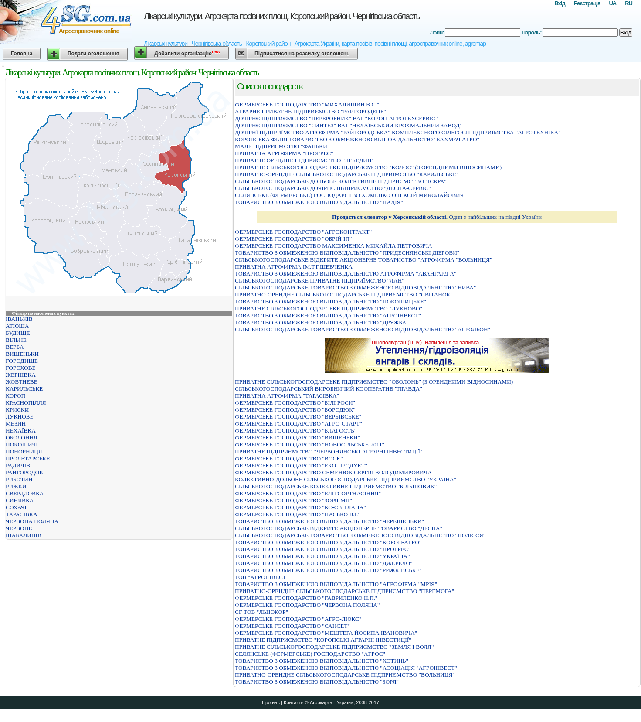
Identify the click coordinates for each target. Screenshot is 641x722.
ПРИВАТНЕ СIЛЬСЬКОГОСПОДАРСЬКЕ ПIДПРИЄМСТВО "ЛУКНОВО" (328, 308)
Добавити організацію (187, 53)
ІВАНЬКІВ (19, 319)
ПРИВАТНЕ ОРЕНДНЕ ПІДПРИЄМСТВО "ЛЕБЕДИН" (304, 160)
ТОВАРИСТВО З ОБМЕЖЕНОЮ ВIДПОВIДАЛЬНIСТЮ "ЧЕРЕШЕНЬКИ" (329, 521)
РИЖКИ (16, 486)
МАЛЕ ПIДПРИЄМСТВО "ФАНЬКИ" (282, 146)
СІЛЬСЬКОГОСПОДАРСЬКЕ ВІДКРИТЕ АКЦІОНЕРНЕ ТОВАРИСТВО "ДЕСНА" (338, 528)
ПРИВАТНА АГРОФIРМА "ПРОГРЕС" (284, 153)
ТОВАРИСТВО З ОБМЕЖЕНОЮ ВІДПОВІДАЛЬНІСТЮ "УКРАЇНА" (322, 556)
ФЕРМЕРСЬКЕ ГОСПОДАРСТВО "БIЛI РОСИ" (295, 402)
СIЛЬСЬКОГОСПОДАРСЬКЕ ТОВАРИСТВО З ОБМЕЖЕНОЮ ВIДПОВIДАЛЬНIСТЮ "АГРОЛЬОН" (362, 329)
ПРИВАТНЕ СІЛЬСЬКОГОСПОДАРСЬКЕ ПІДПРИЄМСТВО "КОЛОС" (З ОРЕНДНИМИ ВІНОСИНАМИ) (368, 167)
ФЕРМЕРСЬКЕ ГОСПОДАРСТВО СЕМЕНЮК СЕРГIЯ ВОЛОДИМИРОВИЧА (333, 472)
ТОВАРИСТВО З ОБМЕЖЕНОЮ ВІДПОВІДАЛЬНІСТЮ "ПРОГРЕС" (322, 549)
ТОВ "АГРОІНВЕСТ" (261, 577)
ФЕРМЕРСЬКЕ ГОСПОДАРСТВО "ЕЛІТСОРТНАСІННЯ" (308, 493)
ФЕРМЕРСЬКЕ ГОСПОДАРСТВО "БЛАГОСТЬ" (295, 430)
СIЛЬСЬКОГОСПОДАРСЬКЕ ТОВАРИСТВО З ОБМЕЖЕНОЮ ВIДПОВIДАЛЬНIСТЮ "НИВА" (355, 287)
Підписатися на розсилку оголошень (301, 54)
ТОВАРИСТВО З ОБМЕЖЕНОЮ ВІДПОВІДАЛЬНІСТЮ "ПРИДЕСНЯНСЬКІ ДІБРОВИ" (347, 252)
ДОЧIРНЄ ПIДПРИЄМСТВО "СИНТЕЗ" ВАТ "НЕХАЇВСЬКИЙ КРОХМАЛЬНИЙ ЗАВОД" (348, 125)
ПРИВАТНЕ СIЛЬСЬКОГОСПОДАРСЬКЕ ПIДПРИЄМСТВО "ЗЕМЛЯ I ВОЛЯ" (334, 647)
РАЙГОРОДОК (24, 472)
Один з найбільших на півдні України (437, 217)
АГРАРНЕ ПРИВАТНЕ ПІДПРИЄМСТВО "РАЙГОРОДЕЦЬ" (310, 111)
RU (628, 3)
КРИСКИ (17, 409)
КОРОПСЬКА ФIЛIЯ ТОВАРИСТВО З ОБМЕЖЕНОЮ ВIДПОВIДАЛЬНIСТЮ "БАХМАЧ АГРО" (357, 139)
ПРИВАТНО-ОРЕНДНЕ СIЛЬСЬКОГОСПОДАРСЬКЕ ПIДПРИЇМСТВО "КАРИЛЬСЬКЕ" (347, 174)
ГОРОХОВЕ (21, 367)
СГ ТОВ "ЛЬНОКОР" (261, 612)
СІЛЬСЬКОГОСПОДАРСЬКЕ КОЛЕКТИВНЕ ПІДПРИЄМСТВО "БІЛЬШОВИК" (336, 486)
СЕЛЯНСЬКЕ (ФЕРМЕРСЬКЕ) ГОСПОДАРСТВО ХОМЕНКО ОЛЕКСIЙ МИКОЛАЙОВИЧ (349, 195)
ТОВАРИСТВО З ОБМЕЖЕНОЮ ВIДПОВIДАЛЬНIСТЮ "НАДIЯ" (319, 202)
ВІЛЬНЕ (16, 340)
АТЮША (17, 326)
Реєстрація (587, 3)
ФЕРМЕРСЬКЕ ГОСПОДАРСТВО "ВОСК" (289, 458)
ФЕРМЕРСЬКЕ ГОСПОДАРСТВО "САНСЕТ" (292, 626)
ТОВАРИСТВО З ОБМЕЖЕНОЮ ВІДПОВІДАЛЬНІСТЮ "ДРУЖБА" (322, 322)
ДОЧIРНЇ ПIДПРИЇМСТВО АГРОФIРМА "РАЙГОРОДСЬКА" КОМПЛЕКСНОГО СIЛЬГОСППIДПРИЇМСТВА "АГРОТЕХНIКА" (398, 132)
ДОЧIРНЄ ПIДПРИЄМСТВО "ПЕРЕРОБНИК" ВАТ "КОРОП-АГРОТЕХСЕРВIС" (336, 118)
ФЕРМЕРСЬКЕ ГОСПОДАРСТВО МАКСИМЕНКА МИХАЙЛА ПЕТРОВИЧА (333, 245)
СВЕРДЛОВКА (25, 493)
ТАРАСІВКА (21, 514)
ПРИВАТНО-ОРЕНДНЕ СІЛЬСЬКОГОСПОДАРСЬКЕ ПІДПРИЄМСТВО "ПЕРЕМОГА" (344, 591)
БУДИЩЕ (18, 333)
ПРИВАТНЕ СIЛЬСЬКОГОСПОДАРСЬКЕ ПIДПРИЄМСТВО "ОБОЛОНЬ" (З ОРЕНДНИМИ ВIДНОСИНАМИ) (374, 381)
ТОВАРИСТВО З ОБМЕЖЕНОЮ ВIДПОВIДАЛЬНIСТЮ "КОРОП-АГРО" (328, 542)
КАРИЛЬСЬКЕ (24, 388)
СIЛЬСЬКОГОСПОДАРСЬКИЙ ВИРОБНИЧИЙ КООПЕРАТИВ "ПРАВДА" (328, 388)
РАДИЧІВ (18, 465)
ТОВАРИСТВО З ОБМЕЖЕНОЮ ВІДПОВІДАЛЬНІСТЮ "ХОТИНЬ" (321, 660)
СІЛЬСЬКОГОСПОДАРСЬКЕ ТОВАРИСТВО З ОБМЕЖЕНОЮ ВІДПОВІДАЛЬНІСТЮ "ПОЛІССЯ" (360, 535)
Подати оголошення (93, 54)
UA (612, 3)
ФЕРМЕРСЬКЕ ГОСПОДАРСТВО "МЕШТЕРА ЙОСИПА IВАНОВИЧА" (326, 633)
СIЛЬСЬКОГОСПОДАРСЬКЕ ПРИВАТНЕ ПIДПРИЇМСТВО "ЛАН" (319, 280)
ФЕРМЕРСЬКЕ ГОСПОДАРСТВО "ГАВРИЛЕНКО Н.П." (306, 598)
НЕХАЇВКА (21, 430)
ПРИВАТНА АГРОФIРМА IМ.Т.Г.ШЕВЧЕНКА (294, 266)
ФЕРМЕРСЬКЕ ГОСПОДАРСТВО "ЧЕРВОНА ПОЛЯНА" (307, 605)
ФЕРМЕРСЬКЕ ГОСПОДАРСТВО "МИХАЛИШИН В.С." (307, 104)
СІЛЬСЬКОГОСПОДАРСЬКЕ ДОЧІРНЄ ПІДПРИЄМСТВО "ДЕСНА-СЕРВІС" (333, 188)
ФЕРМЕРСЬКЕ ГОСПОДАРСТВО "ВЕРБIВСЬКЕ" (298, 416)
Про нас (271, 702)
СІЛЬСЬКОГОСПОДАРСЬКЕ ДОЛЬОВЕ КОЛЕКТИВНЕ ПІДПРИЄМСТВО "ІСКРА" (341, 181)
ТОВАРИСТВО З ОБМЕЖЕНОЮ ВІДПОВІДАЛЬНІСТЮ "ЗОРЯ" (317, 681)
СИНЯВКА (20, 500)
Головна (21, 54)
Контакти (294, 702)
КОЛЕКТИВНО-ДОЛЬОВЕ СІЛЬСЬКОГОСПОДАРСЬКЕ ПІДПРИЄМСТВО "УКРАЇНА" (345, 479)
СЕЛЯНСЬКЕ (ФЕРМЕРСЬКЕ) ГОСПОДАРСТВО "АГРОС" (310, 653)
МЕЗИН (16, 423)
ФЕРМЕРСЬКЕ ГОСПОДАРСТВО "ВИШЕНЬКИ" (297, 437)
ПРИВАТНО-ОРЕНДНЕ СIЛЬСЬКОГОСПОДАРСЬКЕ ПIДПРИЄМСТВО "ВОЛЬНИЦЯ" (345, 674)
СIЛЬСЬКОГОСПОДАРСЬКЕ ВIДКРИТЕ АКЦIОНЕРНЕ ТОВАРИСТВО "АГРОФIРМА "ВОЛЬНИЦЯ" (363, 259)
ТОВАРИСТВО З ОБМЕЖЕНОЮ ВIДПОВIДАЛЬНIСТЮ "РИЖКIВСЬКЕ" (328, 570)
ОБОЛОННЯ (21, 437)
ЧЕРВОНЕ (19, 528)
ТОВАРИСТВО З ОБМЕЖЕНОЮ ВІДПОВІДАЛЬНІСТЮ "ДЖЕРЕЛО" (323, 563)
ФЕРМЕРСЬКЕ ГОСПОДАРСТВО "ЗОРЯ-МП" (293, 500)
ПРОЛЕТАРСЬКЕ (28, 458)
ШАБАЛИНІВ (23, 535)
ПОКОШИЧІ (22, 444)
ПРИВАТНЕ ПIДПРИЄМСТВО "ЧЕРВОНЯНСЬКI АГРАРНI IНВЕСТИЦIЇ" (328, 451)
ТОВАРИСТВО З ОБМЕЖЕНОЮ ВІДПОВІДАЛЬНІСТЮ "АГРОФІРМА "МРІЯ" (336, 584)
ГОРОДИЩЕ (22, 361)
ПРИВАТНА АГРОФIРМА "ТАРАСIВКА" (287, 395)
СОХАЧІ (16, 507)
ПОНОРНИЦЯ (24, 451)
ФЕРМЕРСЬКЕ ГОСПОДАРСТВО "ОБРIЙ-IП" (293, 238)
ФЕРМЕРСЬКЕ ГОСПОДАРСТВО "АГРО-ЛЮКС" (298, 619)
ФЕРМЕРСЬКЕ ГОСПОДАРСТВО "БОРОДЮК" (295, 409)
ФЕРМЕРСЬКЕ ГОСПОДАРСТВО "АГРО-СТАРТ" (298, 423)
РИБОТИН (19, 479)
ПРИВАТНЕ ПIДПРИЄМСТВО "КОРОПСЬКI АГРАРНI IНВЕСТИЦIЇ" (323, 640)
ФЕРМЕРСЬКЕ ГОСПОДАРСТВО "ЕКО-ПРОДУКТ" (301, 465)
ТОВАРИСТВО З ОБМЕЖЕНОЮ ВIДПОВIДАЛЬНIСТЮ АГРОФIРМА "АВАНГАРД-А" (346, 273)
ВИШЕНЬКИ (22, 354)
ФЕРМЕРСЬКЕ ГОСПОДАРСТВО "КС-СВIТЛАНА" (300, 507)
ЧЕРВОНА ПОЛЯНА (32, 521)
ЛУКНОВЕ (20, 416)
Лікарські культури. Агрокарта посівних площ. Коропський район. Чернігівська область (282, 16)
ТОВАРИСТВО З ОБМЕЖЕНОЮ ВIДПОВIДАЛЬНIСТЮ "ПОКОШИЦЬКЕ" (330, 301)
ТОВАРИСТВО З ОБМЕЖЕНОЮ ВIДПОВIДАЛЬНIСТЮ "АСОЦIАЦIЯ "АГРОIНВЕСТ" (346, 667)
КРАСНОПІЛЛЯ (26, 402)
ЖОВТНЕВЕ (21, 381)
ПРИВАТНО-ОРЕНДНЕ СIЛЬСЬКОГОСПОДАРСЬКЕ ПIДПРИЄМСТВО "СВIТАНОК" (344, 294)
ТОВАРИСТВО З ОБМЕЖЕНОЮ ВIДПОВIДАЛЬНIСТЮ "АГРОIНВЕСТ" (328, 315)
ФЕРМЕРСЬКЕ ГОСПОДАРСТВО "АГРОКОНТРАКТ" (303, 231)
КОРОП (15, 395)
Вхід (559, 3)
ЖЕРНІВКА (21, 374)
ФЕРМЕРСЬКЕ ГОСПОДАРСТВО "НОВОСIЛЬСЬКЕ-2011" (309, 444)
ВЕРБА (15, 347)
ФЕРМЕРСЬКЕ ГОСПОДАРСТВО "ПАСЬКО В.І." (297, 514)
